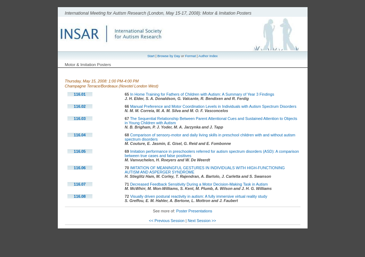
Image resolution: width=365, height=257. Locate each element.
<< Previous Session (166, 220)
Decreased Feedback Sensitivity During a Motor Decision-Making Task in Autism (199, 184)
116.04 (80, 135)
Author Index (208, 56)
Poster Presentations (194, 211)
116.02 (80, 106)
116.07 (80, 184)
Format (190, 56)
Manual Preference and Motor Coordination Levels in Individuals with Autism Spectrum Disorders (213, 106)
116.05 (80, 151)
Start (150, 56)
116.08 (80, 196)
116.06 (80, 168)
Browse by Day (168, 56)
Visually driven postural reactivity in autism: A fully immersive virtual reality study (198, 196)
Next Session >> (202, 220)
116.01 (80, 94)
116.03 (80, 118)
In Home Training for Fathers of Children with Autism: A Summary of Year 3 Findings (202, 94)
